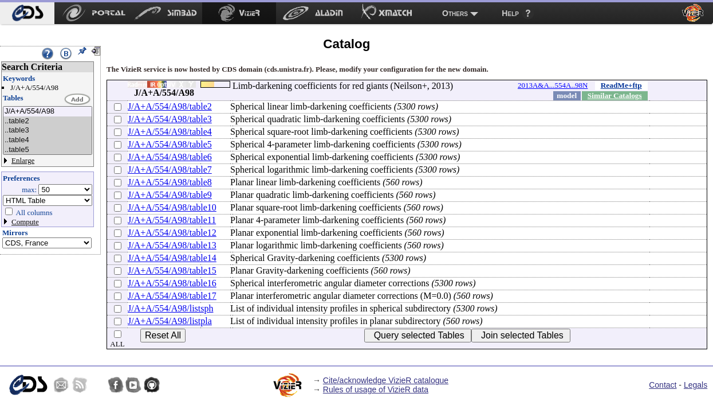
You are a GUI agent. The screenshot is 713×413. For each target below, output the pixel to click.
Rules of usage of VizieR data (375, 389)
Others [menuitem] (455, 13)
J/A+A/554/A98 (47, 111)
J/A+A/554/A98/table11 (172, 220)
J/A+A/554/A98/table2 (170, 106)
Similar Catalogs (615, 95)
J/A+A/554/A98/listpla (170, 321)
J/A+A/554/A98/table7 (170, 169)
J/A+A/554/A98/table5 (170, 144)
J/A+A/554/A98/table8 (170, 182)
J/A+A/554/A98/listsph (170, 308)
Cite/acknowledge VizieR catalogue (385, 380)
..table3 (47, 130)
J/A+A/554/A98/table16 (172, 283)
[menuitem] (27, 13)
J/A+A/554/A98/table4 (170, 132)
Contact (662, 384)
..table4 (47, 140)
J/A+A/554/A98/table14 (172, 258)
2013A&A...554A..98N (553, 85)
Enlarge (22, 160)
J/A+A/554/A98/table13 (172, 245)
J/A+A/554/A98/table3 (170, 119)
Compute (25, 221)
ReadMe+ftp (621, 85)
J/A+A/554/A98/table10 (172, 207)
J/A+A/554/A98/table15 (172, 270)
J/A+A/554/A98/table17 (172, 296)
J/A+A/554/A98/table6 (170, 157)
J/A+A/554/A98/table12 (172, 232)
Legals (695, 384)
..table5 (47, 150)
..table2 (47, 121)
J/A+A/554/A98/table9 (170, 195)
